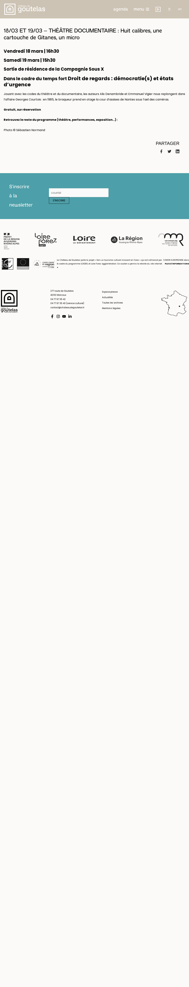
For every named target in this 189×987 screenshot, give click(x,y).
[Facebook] (161, 155)
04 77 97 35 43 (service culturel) (68, 307)
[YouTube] (64, 320)
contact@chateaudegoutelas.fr (68, 311)
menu (147, 9)
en (183, 9)
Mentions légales (110, 312)
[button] (128, 9)
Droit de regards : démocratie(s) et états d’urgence (91, 83)
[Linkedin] (177, 155)
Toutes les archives (111, 306)
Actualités (106, 301)
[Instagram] (58, 320)
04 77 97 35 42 (58, 303)
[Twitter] (169, 155)
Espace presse (109, 295)
